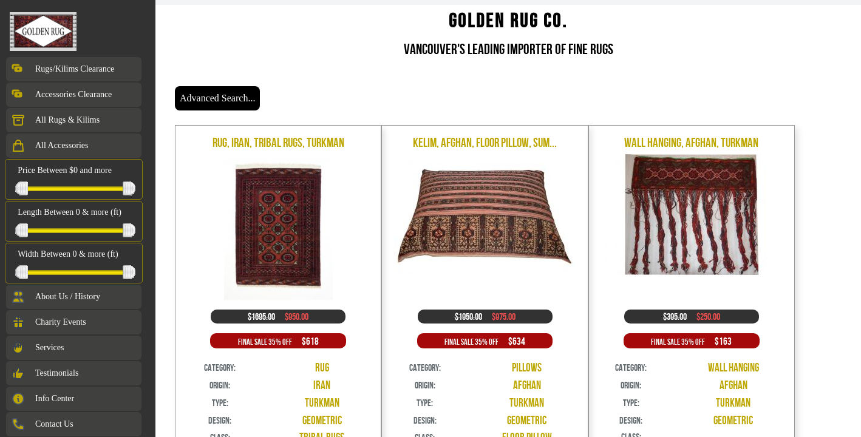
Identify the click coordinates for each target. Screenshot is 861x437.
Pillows (527, 367)
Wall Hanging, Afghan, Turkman (691, 142)
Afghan (527, 385)
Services (37, 347)
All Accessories (49, 145)
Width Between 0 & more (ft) (68, 254)
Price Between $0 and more (65, 170)
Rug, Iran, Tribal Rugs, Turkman (278, 142)
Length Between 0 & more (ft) (69, 212)
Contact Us (42, 424)
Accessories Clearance (61, 94)
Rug (322, 367)
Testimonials (44, 373)
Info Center (42, 398)
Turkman (322, 402)
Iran (321, 385)
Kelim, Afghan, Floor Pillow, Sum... (485, 142)
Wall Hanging (733, 367)
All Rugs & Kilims (55, 120)
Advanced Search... (217, 98)
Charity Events (48, 322)
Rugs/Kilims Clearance (62, 69)
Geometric (322, 420)
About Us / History (55, 297)
